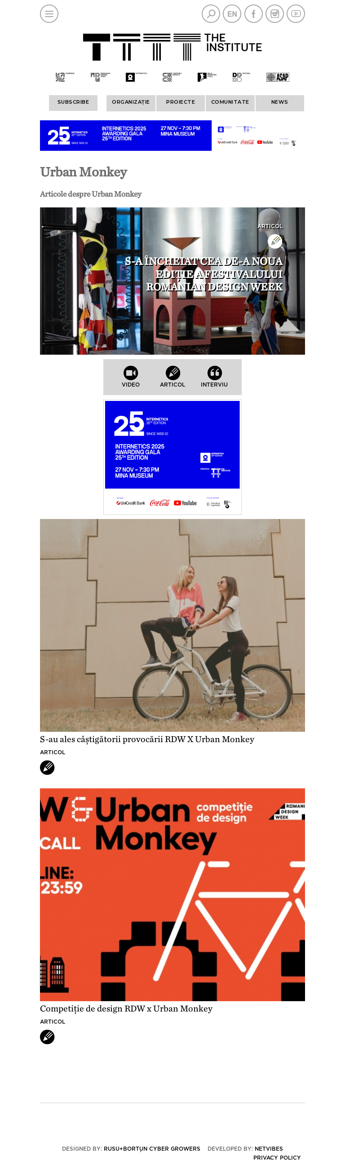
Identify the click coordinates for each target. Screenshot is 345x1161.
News (279, 102)
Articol (270, 226)
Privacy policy (277, 1158)
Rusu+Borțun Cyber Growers (152, 1149)
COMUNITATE (230, 102)
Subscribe (73, 102)
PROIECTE (180, 102)
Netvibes (269, 1149)
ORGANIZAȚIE (131, 102)
